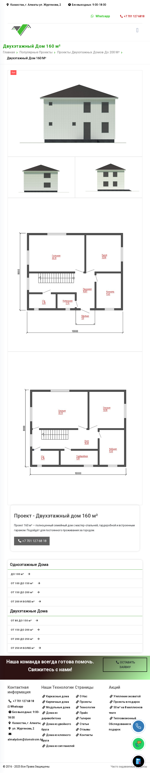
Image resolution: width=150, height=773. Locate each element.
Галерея (85, 718)
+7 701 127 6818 (132, 16)
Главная (9, 52)
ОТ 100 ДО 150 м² (25, 583)
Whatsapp (100, 16)
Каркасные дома (57, 696)
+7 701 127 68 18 (32, 541)
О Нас (83, 696)
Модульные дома (58, 707)
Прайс (84, 713)
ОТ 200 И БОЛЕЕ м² (26, 601)
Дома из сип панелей (60, 746)
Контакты (86, 735)
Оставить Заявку (125, 665)
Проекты (86, 702)
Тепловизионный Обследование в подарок (122, 724)
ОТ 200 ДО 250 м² (25, 639)
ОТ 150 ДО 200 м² (25, 592)
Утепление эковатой (127, 696)
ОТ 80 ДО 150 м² (24, 620)
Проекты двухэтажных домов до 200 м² (88, 52)
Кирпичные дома (57, 702)
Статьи (84, 724)
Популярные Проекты (36, 52)
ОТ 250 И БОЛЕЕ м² (26, 648)
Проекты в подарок (126, 702)
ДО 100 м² (20, 574)
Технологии (87, 707)
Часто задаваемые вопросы (129, 766)
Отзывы (85, 729)
